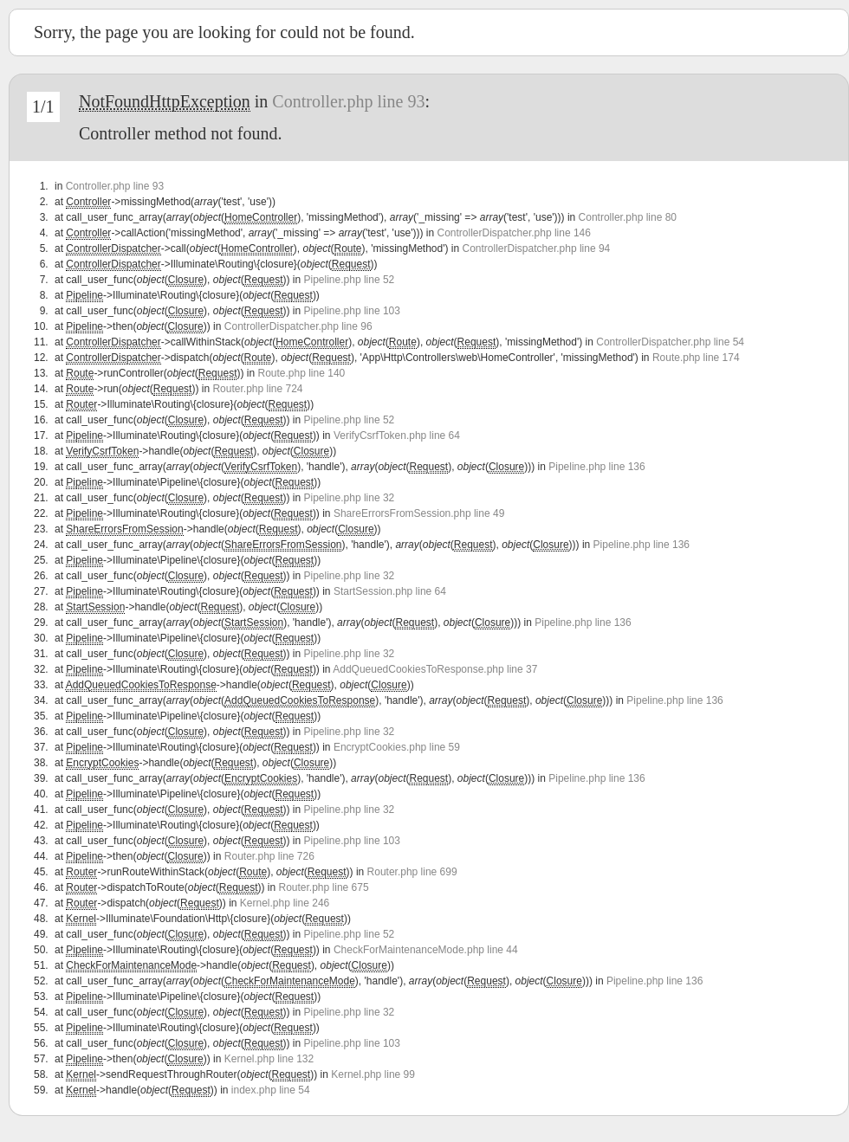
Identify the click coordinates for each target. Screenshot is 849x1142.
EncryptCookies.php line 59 (397, 747)
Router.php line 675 (324, 887)
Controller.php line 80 (628, 217)
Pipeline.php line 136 (596, 467)
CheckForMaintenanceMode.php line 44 (426, 950)
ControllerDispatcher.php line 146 (514, 233)
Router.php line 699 (412, 872)
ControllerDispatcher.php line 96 (298, 326)
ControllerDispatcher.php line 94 (537, 248)
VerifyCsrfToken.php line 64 (397, 435)
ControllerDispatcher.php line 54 (670, 342)
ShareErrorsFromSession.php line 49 (419, 513)
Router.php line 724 (257, 389)
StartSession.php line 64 (390, 591)
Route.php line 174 (696, 358)
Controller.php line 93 (348, 101)
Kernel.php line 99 (373, 1074)
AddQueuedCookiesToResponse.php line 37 (435, 669)
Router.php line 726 (269, 856)
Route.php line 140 (301, 373)
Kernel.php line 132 (269, 1059)
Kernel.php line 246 (284, 903)
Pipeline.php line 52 (349, 280)
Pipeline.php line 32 (349, 498)
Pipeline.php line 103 (352, 311)
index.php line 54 (270, 1090)
